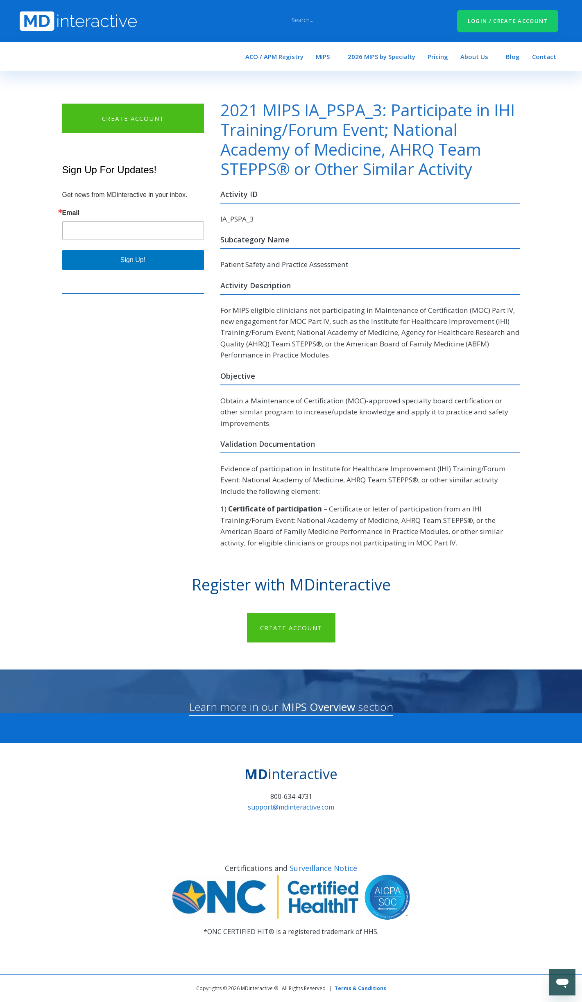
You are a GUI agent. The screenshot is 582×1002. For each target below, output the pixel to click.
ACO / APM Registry (274, 56)
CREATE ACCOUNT (133, 118)
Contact (544, 56)
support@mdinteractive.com (291, 807)
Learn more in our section (291, 706)
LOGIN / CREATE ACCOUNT (508, 21)
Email (71, 213)
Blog (513, 56)
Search (435, 20)
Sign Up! (132, 259)
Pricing (438, 56)
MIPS (323, 56)
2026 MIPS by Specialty (381, 56)
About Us (474, 56)
